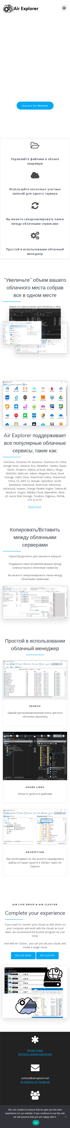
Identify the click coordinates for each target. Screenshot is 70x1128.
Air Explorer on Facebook (35, 1082)
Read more (34, 506)
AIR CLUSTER (47, 955)
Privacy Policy (35, 1050)
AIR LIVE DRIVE (23, 955)
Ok (35, 1122)
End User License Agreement (35, 1054)
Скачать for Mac (35, 116)
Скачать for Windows (35, 105)
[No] (65, 1116)
